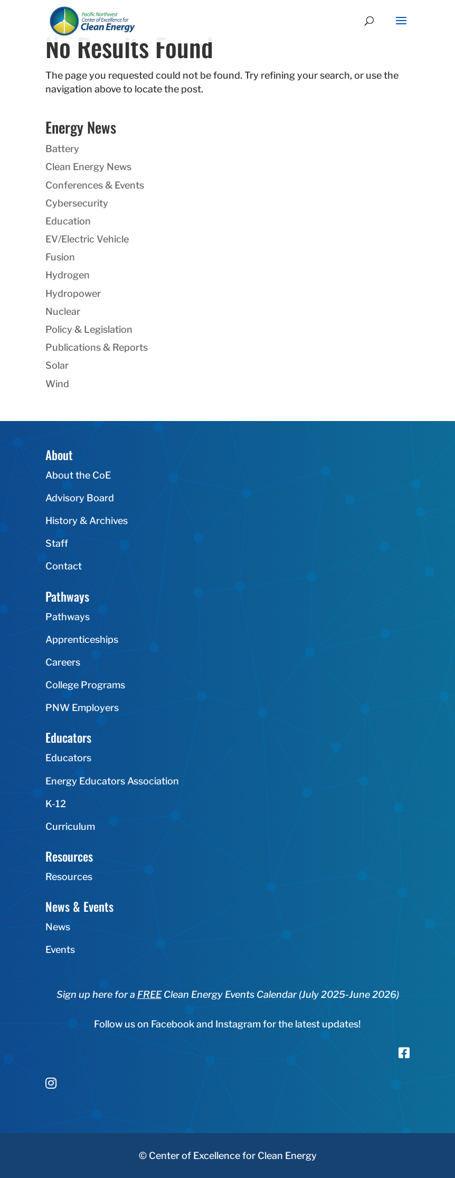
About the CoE (78, 475)
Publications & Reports (96, 347)
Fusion (60, 257)
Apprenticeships (81, 639)
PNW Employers (82, 707)
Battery (62, 148)
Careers (62, 662)
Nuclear (62, 311)
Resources (68, 876)
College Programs (85, 684)
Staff (56, 543)
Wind (57, 383)
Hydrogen (67, 275)
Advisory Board (79, 497)
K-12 (55, 803)
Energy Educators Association (112, 781)
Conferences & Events (94, 185)
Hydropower (73, 293)
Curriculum (70, 826)
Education (68, 221)
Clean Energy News (88, 166)
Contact (63, 566)
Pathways (67, 616)
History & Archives (86, 520)
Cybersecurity (76, 203)
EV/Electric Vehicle (87, 239)
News (57, 926)
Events (60, 949)
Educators (68, 757)
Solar (57, 365)
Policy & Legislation (88, 329)
